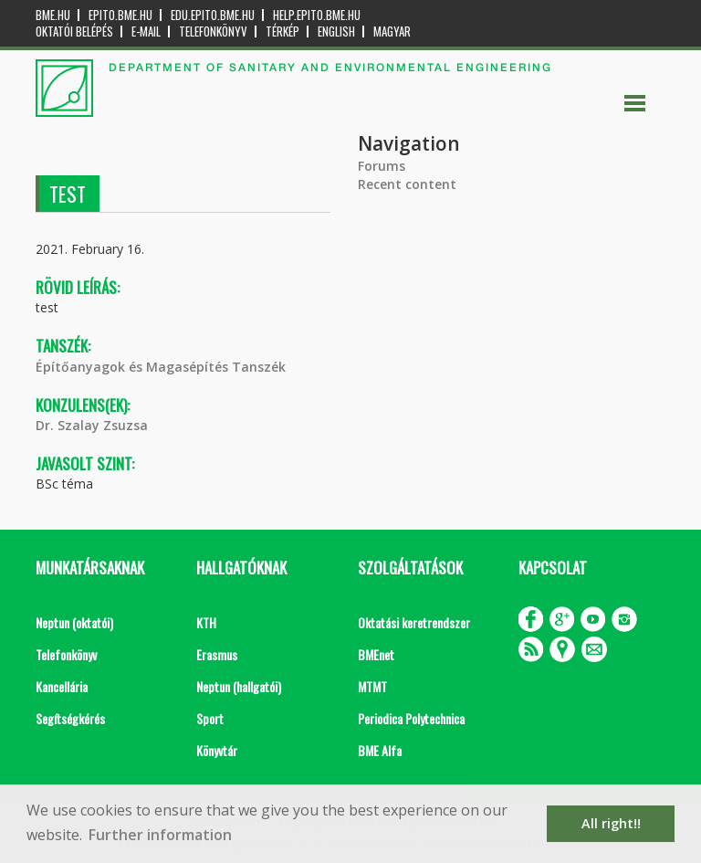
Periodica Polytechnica (411, 718)
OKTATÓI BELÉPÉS (74, 31)
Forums (381, 165)
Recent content (407, 184)
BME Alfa (380, 750)
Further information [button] (160, 835)
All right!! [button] (611, 823)
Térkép (282, 31)
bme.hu (53, 15)
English (336, 31)
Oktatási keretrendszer (414, 622)
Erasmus (216, 654)
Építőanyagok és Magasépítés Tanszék (161, 366)
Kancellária (62, 686)
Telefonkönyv (213, 31)
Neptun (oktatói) (74, 622)
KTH (206, 622)
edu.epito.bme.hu (213, 15)
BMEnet (376, 654)
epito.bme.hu (120, 15)
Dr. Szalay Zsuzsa (92, 425)
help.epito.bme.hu (317, 15)
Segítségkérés (70, 718)
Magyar (392, 31)
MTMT (372, 686)
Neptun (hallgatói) (238, 686)
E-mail (146, 31)
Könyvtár (216, 750)
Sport (210, 718)
